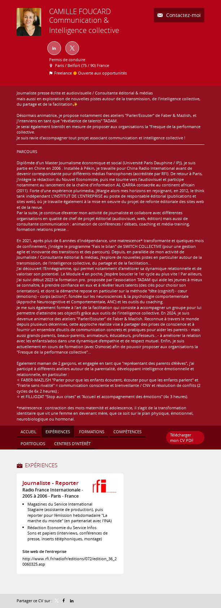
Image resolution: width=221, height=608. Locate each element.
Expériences (41, 465)
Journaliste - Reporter (50, 483)
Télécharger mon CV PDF (182, 437)
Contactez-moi (183, 15)
